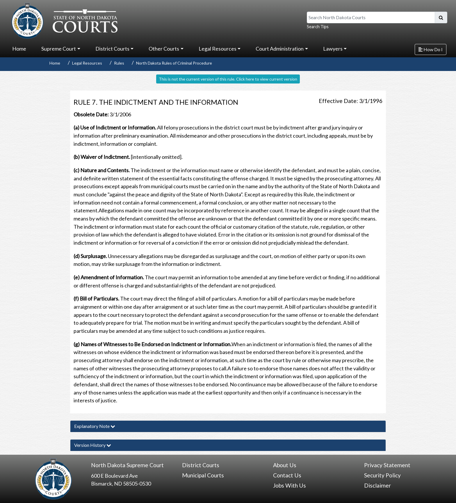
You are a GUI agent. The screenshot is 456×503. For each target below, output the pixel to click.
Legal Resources (87, 63)
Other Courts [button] (164, 48)
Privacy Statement (387, 465)
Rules (119, 63)
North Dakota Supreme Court (127, 465)
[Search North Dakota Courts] (371, 17)
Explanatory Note (94, 426)
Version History (92, 445)
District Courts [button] (112, 48)
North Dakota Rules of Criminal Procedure (174, 63)
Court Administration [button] (280, 48)
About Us (284, 465)
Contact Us (287, 475)
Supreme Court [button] (58, 48)
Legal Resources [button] (217, 48)
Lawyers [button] (333, 48)
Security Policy (382, 475)
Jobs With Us (289, 485)
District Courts (200, 465)
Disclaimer (377, 485)
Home (19, 48)
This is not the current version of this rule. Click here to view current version (228, 79)
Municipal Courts (203, 475)
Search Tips (318, 26)
